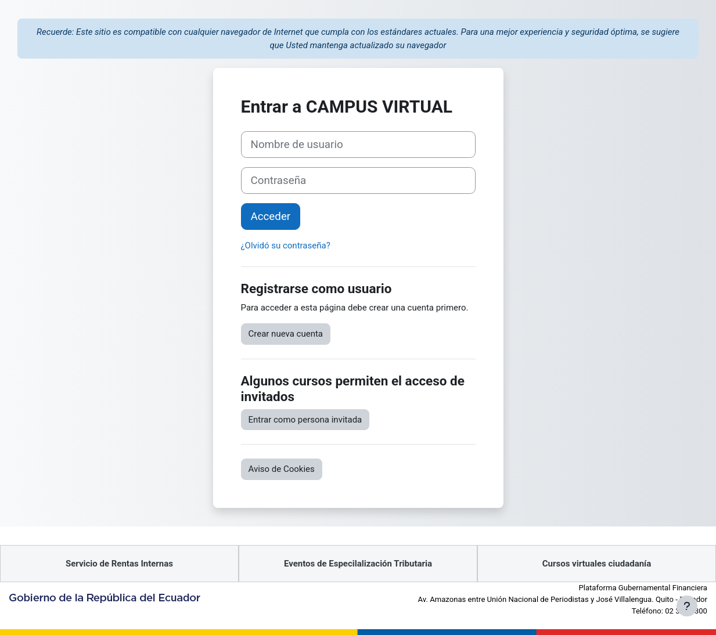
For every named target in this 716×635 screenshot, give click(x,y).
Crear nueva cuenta (286, 334)
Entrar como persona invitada (305, 419)
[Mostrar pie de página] (687, 606)
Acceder (271, 216)
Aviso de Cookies (282, 469)
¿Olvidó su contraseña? (285, 245)
